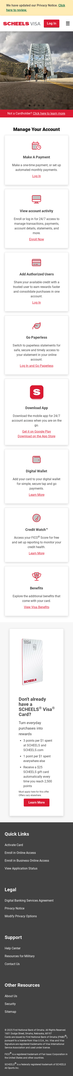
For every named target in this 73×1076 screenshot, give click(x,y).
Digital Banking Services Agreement (29, 900)
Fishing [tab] (34, 105)
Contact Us (12, 964)
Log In (36, 176)
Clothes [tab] (44, 105)
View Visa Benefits (36, 607)
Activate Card (14, 845)
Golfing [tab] (39, 105)
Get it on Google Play (36, 431)
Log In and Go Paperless (36, 366)
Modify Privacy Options (21, 916)
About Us (11, 996)
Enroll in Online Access (20, 853)
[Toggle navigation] (68, 23)
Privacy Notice (14, 908)
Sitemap (10, 1012)
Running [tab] (30, 105)
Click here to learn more (49, 113)
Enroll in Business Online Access (27, 860)
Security (10, 1004)
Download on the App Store (36, 436)
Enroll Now (36, 239)
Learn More (36, 495)
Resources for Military (20, 956)
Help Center (12, 948)
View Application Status (21, 868)
